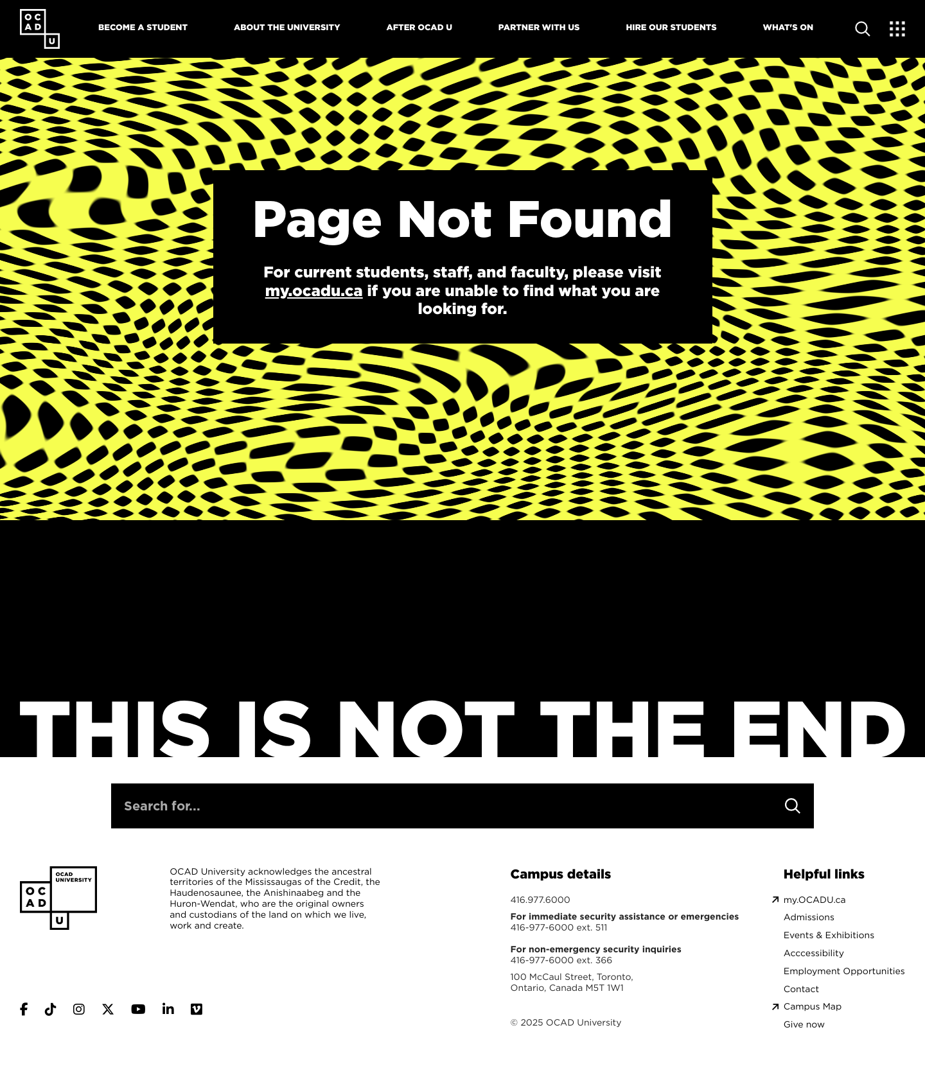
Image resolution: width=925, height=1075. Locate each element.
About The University (287, 27)
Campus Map (812, 1006)
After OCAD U (419, 27)
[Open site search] (862, 29)
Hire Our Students (671, 27)
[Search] (792, 806)
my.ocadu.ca (314, 290)
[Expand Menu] (897, 29)
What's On (788, 27)
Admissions (809, 917)
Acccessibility (814, 953)
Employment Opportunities (844, 971)
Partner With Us (539, 27)
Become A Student (143, 27)
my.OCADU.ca (815, 900)
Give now (804, 1024)
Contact (801, 989)
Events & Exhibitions (829, 935)
